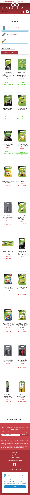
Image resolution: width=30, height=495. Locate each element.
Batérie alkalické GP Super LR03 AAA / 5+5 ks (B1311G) (22, 289)
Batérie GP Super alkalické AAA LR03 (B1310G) (8, 253)
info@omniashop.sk (10, 1)
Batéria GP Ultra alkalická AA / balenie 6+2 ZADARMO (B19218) (8, 182)
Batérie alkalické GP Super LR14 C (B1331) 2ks (22, 145)
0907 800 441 (22, 1)
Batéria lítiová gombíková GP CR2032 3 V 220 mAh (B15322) (8, 74)
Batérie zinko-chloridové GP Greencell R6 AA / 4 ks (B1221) (22, 74)
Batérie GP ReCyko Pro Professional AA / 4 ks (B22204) (8, 360)
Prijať (15, 486)
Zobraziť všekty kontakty (15, 460)
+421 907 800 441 (15, 457)
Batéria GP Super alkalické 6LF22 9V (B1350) (22, 396)
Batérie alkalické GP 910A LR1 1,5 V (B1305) (22, 110)
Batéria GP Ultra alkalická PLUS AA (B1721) (8, 289)
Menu (5, 12)
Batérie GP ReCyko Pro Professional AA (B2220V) (22, 360)
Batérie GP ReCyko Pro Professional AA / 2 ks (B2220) (8, 217)
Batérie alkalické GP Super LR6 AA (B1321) (22, 180)
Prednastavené (6, 48)
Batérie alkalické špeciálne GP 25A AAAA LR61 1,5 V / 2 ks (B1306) (22, 217)
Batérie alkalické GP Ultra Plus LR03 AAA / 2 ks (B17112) (8, 324)
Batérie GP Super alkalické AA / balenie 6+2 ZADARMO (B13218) (22, 325)
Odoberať (24, 434)
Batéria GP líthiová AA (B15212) (8, 145)
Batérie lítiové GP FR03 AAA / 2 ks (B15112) (8, 110)
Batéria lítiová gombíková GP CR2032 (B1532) (8, 396)
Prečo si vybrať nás (15, 472)
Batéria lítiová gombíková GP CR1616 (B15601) (22, 253)
